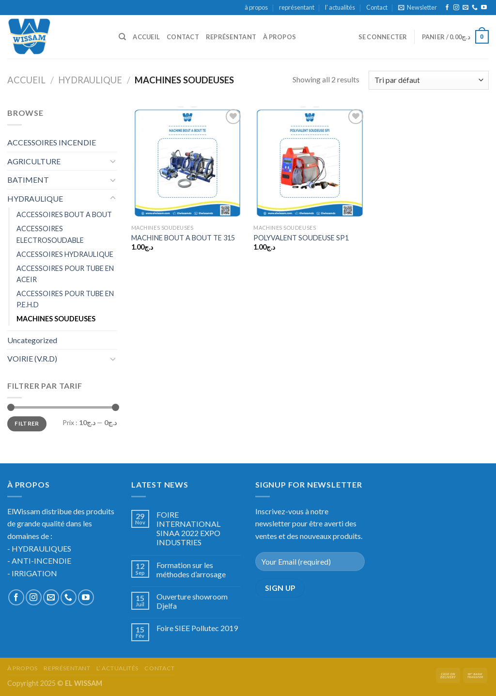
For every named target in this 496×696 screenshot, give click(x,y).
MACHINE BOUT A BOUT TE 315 (183, 238)
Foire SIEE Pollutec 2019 (197, 628)
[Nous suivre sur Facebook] (447, 7)
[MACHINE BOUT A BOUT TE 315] (187, 163)
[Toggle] (113, 161)
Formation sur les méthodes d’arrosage (191, 569)
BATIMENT (28, 179)
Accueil (26, 80)
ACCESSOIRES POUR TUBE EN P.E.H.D (65, 299)
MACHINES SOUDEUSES (55, 319)
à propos (256, 7)
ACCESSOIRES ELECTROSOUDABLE (50, 234)
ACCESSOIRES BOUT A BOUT (64, 214)
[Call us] (475, 7)
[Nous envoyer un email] (465, 7)
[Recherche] (122, 37)
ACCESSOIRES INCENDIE (51, 142)
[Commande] (429, 80)
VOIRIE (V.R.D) (32, 358)
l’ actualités (340, 7)
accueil (146, 37)
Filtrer (27, 423)
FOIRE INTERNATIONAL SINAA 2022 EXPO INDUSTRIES (188, 528)
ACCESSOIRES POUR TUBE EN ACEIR (65, 274)
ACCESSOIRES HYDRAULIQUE (64, 254)
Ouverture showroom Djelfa (192, 601)
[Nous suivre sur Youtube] (484, 7)
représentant (296, 7)
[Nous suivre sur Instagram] (456, 7)
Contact (377, 7)
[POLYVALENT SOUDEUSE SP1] (309, 163)
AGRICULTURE (34, 161)
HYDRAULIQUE (90, 80)
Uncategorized (32, 340)
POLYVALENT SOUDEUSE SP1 (301, 238)
